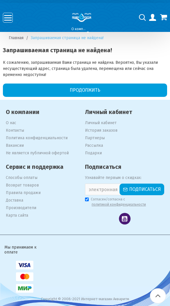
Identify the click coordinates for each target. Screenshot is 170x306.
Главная (16, 37)
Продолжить (85, 90)
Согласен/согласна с (116, 202)
